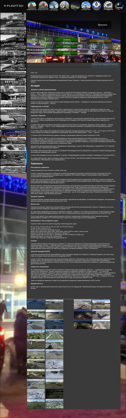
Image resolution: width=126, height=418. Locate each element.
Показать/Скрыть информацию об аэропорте (105, 65)
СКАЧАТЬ (66, 39)
